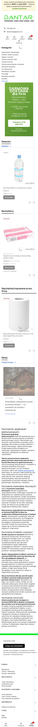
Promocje (5, 81)
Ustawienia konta (7, 684)
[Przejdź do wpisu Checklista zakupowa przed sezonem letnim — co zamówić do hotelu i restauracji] (19, 381)
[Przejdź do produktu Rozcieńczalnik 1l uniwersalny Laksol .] (19, 168)
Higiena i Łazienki (7, 57)
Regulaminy (5, 669)
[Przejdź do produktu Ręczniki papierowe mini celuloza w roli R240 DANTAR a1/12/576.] (19, 314)
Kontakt (4, 717)
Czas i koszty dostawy (9, 696)
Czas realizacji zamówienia (10, 698)
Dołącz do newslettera (14, 646)
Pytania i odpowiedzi (8, 673)
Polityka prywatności (8, 707)
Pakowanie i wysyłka (8, 71)
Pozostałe (5, 74)
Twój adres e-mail (9, 641)
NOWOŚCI (6, 146)
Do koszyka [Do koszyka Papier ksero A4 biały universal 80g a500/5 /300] (9, 267)
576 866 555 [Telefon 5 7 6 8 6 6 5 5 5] (11, 28)
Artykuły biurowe (7, 62)
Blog (3, 715)
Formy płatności (7, 694)
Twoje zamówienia (8, 682)
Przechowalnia (6, 686)
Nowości (4, 78)
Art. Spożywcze (7, 69)
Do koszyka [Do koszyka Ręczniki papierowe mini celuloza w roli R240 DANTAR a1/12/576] (9, 345)
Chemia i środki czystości (10, 54)
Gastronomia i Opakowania (10, 52)
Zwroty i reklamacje (8, 671)
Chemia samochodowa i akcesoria (13, 64)
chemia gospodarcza (26, 470)
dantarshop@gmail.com (19, 130)
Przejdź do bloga (9, 362)
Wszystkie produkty (8, 76)
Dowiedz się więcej (19, 8)
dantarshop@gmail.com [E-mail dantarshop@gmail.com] (14, 32)
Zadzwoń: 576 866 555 (19, 123)
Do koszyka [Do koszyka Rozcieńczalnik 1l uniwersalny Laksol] (9, 197)
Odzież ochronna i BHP (9, 59)
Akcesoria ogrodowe (8, 66)
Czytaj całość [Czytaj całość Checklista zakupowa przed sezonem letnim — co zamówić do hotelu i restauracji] (10, 414)
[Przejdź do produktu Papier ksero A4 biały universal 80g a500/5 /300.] (19, 234)
